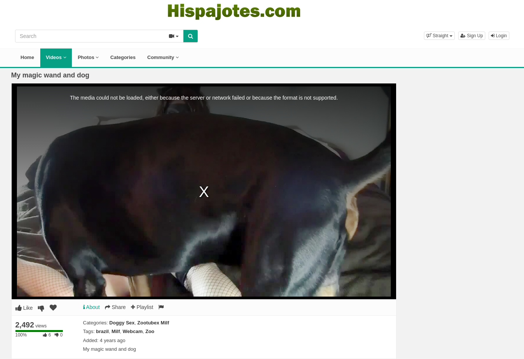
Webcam (133, 331)
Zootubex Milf (153, 323)
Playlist (142, 307)
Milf (115, 331)
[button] (439, 36)
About (91, 307)
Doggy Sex (122, 323)
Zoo (149, 331)
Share (115, 307)
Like (24, 308)
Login (499, 35)
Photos (88, 57)
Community (163, 57)
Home (27, 57)
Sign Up (471, 35)
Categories (122, 57)
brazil (102, 331)
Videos (56, 57)
